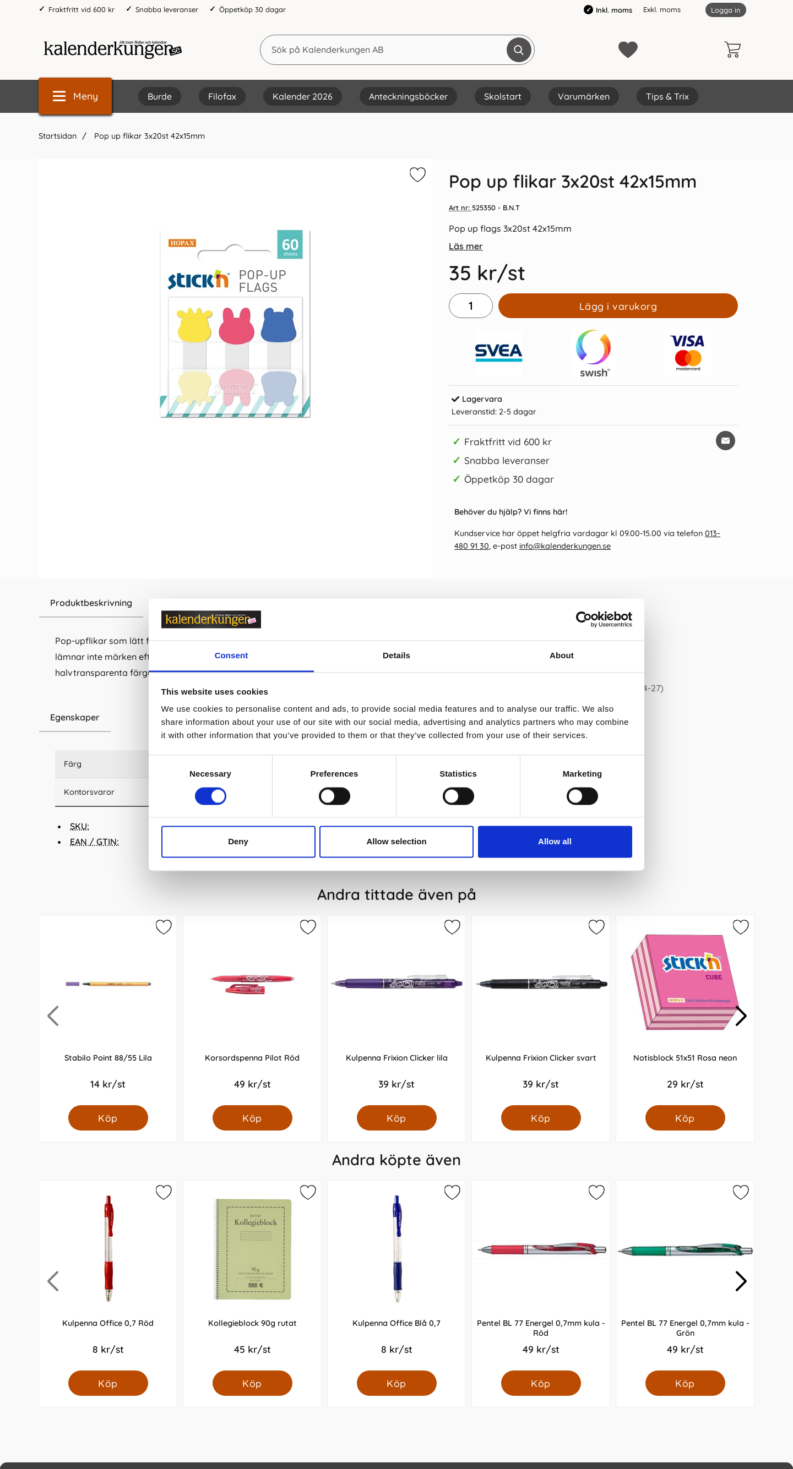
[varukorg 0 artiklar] (735, 50)
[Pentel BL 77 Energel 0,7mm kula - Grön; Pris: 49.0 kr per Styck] (685, 1275)
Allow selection (396, 842)
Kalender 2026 (303, 96)
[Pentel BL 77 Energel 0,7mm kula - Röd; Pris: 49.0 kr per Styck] (541, 1275)
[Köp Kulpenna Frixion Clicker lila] (397, 1118)
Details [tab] (396, 655)
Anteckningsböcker (408, 96)
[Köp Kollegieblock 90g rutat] (252, 1383)
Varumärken (584, 96)
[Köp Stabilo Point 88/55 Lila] (108, 1118)
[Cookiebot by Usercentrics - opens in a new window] (584, 619)
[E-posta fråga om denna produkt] (725, 440)
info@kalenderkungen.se (565, 546)
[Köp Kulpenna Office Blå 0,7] (397, 1383)
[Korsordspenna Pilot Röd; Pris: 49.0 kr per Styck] (252, 1010)
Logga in (726, 10)
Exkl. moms (662, 9)
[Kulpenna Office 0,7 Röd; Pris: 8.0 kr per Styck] (108, 1275)
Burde (160, 96)
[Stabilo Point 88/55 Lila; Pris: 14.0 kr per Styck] (108, 1010)
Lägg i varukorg (618, 306)
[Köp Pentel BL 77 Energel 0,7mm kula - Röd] (541, 1383)
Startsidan (58, 136)
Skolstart (503, 96)
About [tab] (562, 655)
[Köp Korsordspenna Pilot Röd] (252, 1118)
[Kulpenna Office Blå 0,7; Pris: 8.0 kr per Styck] (396, 1275)
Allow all (555, 842)
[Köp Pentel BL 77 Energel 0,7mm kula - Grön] (685, 1383)
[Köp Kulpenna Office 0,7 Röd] (108, 1383)
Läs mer (466, 246)
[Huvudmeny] (75, 96)
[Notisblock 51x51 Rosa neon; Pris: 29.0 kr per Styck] (685, 1010)
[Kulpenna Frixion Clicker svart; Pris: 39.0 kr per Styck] (541, 1010)
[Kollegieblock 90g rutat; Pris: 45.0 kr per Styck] (252, 1275)
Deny (238, 842)
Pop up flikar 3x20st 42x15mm (148, 136)
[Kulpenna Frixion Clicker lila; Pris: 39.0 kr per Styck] (396, 1010)
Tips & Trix (667, 96)
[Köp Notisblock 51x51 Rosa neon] (685, 1118)
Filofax (222, 96)
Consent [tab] (231, 655)
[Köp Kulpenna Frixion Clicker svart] (541, 1118)
